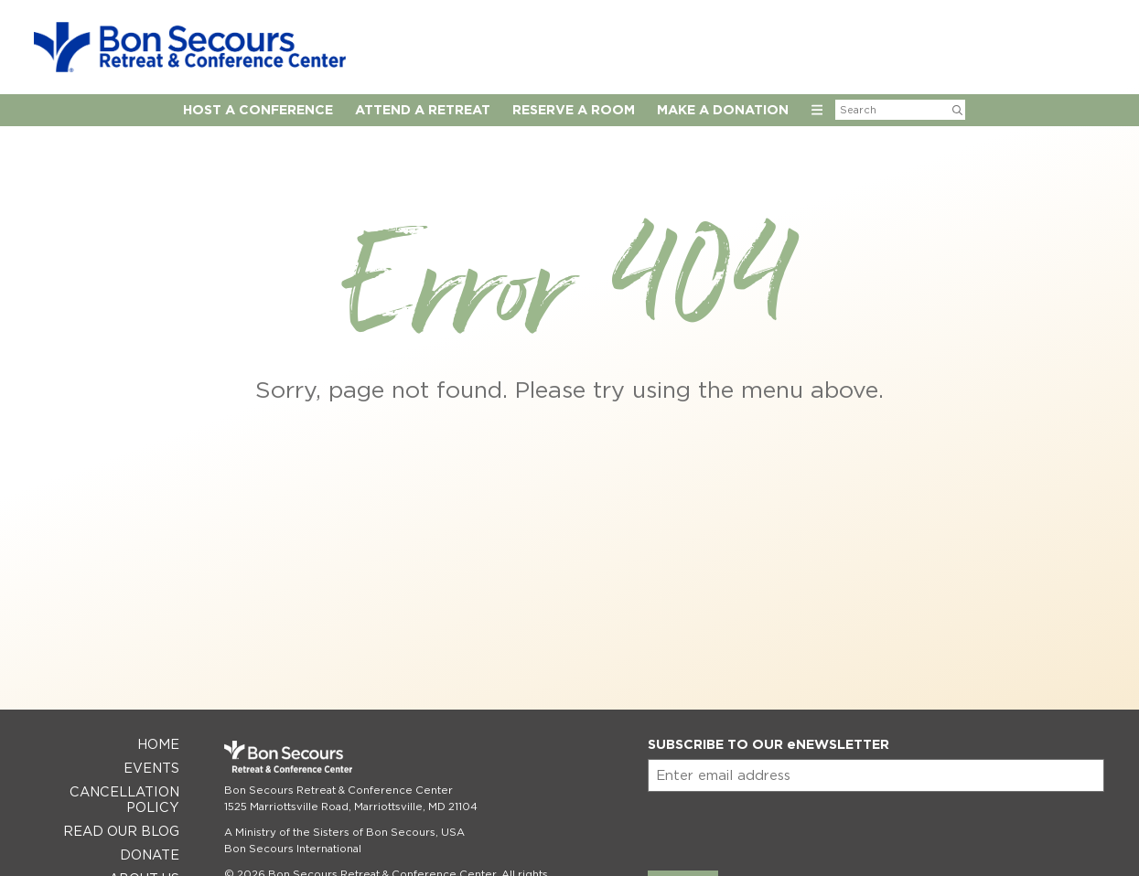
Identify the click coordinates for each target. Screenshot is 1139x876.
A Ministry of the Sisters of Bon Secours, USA (344, 832)
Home (158, 744)
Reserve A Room (573, 109)
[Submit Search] (957, 109)
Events (151, 767)
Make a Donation (723, 109)
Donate (149, 854)
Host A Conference (258, 109)
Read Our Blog (121, 831)
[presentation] (787, 827)
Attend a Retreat (422, 109)
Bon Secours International (292, 848)
